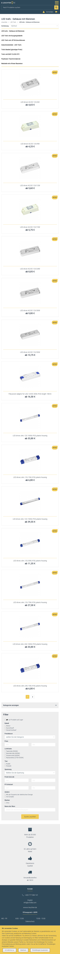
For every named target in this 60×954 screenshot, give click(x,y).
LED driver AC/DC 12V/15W (30, 227)
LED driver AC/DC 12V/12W (30, 185)
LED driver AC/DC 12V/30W (30, 310)
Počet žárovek (9, 777)
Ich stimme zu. (9, 950)
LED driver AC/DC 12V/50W (30, 352)
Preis (6, 741)
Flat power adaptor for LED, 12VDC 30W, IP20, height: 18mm (30, 394)
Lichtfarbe (8, 749)
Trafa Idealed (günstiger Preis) (11, 49)
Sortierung (5, 26)
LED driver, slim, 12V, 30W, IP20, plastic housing (30, 561)
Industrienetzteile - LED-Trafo (11, 45)
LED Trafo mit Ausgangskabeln (11, 36)
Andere (7, 792)
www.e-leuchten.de (30, 907)
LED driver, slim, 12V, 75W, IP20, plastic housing (30, 602)
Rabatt (7, 723)
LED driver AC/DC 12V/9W (30, 144)
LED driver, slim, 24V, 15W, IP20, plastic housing (30, 686)
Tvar (6, 761)
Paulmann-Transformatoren (10, 59)
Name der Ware (10, 806)
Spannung (8, 769)
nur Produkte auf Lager (14, 720)
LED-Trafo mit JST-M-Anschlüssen (13, 40)
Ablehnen (23, 950)
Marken (7, 800)
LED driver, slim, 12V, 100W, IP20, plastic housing (30, 436)
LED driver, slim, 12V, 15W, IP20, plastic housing (30, 477)
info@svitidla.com (30, 903)
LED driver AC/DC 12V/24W (30, 269)
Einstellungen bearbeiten (40, 950)
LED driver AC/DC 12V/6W (30, 102)
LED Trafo (13, 22)
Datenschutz (30, 921)
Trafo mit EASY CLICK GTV (10, 54)
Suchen (56, 7)
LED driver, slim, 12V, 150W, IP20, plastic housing (30, 519)
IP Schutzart (9, 784)
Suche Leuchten (30, 817)
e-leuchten (4, 22)
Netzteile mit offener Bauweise (11, 63)
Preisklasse (9, 734)
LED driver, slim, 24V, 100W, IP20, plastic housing (30, 644)
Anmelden (49, 12)
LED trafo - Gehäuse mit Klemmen (12, 31)
